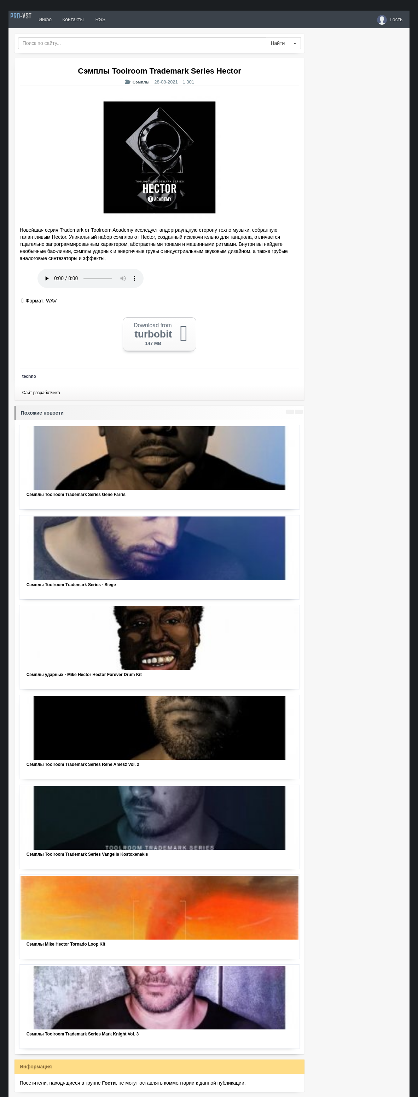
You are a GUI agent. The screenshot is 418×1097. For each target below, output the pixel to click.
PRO (30, 19)
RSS (117, 19)
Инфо (62, 19)
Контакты (90, 19)
